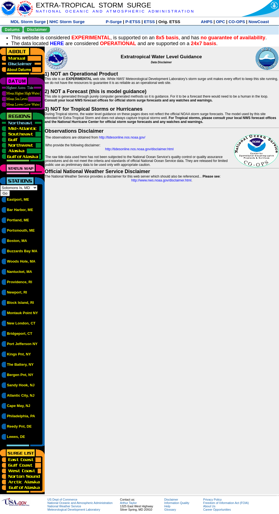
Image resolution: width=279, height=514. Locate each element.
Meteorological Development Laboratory (73, 509)
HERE (57, 43)
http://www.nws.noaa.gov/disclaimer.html (161, 180)
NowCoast (259, 21)
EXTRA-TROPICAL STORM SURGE (93, 5)
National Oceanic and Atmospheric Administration (79, 503)
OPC (220, 21)
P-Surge (114, 21)
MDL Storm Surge (28, 21)
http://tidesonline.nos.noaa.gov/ (122, 137)
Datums (12, 29)
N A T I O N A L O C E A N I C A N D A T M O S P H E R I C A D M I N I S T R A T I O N (114, 11)
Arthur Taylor (128, 503)
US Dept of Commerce (62, 499)
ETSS (149, 21)
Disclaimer (37, 29)
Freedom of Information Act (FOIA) (226, 503)
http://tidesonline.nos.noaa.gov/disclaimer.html (139, 149)
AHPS (207, 21)
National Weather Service (64, 506)
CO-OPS (237, 21)
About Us (209, 506)
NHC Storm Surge (67, 21)
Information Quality (176, 503)
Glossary (170, 509)
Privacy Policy (212, 499)
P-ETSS (132, 21)
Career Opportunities (217, 509)
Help (167, 506)
